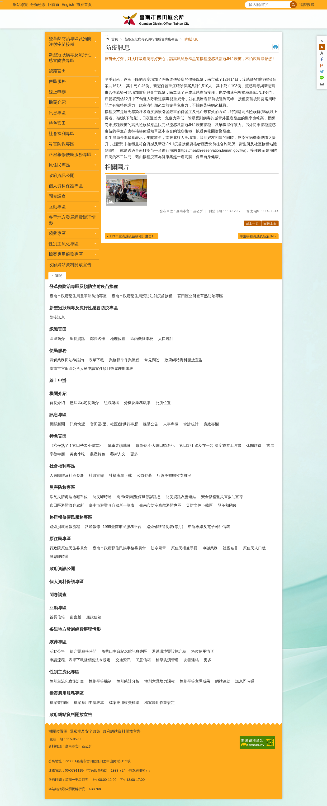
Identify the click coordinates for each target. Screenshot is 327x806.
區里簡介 (57, 339)
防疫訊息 (191, 39)
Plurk (322, 65)
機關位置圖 (57, 731)
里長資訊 (77, 339)
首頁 (114, 39)
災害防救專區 (62, 487)
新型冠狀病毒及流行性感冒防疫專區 (151, 39)
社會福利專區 (62, 466)
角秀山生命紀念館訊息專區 (124, 651)
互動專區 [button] (57, 206)
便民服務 (57, 350)
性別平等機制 (100, 681)
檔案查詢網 (59, 703)
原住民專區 (60, 538)
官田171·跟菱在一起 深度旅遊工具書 (210, 445)
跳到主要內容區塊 (2, 2)
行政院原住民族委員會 (69, 548)
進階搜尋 (306, 5)
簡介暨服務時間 (83, 651)
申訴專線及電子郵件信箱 (209, 527)
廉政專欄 (211, 424)
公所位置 (163, 403)
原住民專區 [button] (59, 165)
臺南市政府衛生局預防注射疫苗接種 (142, 296)
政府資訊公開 (61, 175)
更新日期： (58, 739)
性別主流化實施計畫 (67, 681)
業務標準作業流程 (124, 360)
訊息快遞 (77, 424)
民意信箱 (143, 660)
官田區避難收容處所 (67, 505)
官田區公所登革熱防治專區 (200, 296)
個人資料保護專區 (66, 186)
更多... (135, 454)
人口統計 (165, 339)
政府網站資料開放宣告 (70, 264)
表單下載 (96, 360)
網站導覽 (20, 5)
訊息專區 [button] (57, 112)
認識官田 (57, 329)
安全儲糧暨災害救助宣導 (222, 497)
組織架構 (111, 403)
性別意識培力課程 (159, 681)
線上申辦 (57, 92)
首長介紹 (57, 403)
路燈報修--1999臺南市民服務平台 (113, 527)
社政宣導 (96, 475)
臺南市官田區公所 (163, 18)
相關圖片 (117, 167)
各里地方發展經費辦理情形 (72, 220)
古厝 (270, 445)
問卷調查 (57, 196)
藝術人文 (117, 454)
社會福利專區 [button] (61, 133)
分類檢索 (38, 5)
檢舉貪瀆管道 (167, 660)
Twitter (322, 72)
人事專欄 (170, 424)
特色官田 (57, 436)
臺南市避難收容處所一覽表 (111, 505)
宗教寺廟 (57, 454)
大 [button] (322, 53)
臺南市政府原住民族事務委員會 (119, 548)
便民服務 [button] (57, 81)
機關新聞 (57, 424)
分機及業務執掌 (137, 403)
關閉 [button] (58, 275)
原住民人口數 (254, 548)
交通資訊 (123, 660)
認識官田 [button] (57, 71)
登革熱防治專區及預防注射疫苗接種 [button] (70, 41)
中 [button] (322, 47)
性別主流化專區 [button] (64, 243)
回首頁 (53, 5)
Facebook (322, 59)
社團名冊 (230, 548)
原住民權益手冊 (184, 548)
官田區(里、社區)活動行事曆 (114, 424)
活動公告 (57, 651)
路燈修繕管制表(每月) (165, 527)
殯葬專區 (57, 642)
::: (1, 2)
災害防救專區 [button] (61, 144)
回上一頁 (252, 223)
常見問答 (152, 360)
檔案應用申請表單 (89, 703)
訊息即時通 (59, 557)
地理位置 (117, 339)
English (68, 5)
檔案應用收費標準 (124, 703)
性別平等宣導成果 (195, 681)
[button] (126, 190)
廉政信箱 (93, 617)
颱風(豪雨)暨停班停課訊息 (139, 497)
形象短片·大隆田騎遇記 (155, 445)
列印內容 (275, 47)
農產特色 (97, 454)
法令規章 (158, 548)
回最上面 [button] (270, 223)
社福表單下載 (120, 475)
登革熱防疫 (227, 505)
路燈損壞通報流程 (65, 527)
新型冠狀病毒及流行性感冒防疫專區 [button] (70, 57)
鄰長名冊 (97, 339)
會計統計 (191, 424)
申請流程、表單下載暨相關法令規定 (80, 660)
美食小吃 (77, 454)
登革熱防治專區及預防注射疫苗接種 (83, 286)
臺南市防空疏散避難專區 (160, 505)
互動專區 (57, 607)
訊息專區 (57, 414)
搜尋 (248, 3)
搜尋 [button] (293, 4)
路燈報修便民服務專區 (70, 517)
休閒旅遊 (253, 445)
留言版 (75, 617)
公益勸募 (144, 475)
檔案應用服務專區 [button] (66, 254)
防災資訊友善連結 (181, 497)
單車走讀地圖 (119, 445)
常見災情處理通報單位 (69, 497)
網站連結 (222, 681)
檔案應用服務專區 (66, 693)
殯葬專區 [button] (57, 233)
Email (322, 84)
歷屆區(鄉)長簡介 (84, 403)
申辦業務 (210, 548)
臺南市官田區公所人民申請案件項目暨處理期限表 (91, 369)
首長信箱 (57, 617)
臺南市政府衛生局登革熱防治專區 (78, 296)
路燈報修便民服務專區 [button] (70, 154)
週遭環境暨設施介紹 (169, 651)
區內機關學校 (141, 339)
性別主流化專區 (64, 671)
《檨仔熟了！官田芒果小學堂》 (76, 445)
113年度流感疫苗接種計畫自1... (132, 236)
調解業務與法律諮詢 (67, 360)
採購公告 (150, 424)
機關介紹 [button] (57, 102)
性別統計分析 (128, 681)
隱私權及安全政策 (85, 731)
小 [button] (322, 41)
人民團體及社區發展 (67, 475)
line (322, 78)
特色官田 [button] (57, 123)
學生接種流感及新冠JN (257, 236)
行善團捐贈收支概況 (174, 475)
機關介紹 (57, 393)
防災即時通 (102, 497)
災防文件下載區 (199, 505)
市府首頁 (84, 5)
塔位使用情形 (202, 651)
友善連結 (191, 660)
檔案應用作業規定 (159, 703)
